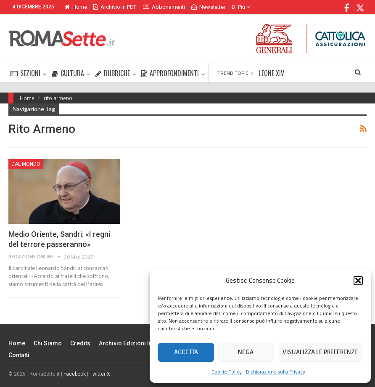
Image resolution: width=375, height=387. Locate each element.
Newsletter (208, 7)
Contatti (18, 355)
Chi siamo (48, 343)
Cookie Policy (226, 372)
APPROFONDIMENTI (170, 73)
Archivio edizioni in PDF (131, 343)
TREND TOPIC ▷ (235, 73)
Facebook (74, 374)
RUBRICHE (112, 73)
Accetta (186, 352)
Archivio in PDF (115, 7)
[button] (358, 280)
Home (76, 7)
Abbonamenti (164, 7)
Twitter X (100, 374)
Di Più (241, 7)
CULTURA (68, 73)
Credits (80, 343)
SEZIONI (25, 73)
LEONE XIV (271, 73)
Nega (246, 352)
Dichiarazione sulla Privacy (275, 372)
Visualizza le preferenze (320, 352)
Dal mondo (25, 164)
